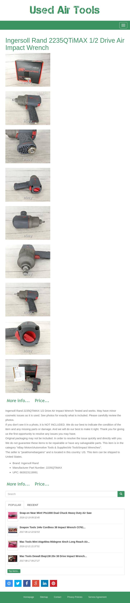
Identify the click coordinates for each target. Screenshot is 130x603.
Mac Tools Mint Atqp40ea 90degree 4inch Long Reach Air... (55, 541)
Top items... (13, 571)
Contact (57, 597)
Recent (32, 504)
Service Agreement (97, 597)
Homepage (29, 597)
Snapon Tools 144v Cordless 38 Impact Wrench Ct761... (53, 527)
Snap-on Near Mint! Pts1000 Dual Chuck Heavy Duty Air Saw (56, 512)
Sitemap (44, 597)
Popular (14, 504)
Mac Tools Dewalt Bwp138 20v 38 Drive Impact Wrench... (53, 556)
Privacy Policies (74, 597)
